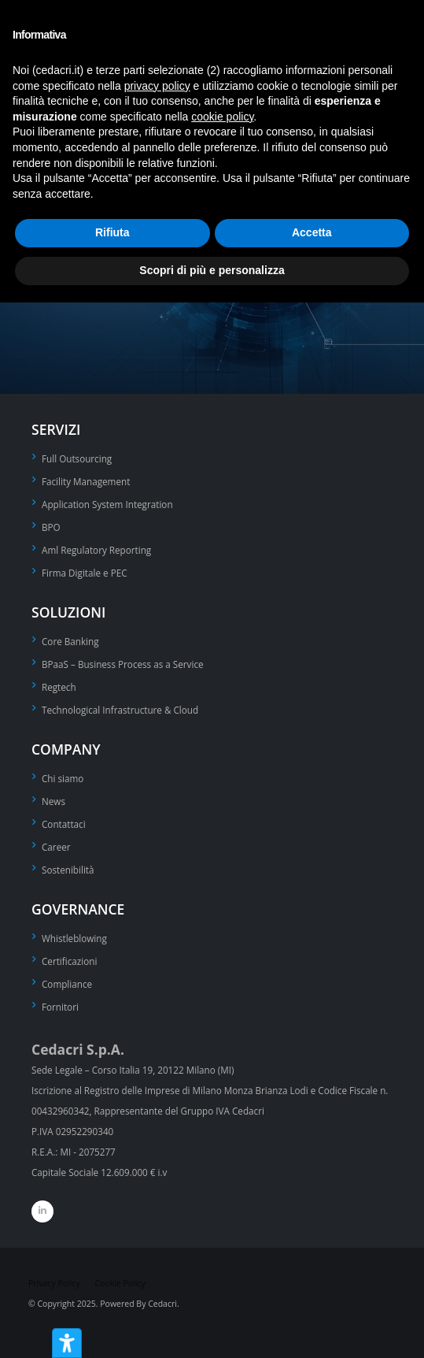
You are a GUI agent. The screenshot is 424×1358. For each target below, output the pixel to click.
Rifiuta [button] (112, 232)
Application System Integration (107, 504)
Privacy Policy (54, 1283)
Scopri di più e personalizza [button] (211, 270)
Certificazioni (69, 961)
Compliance (67, 984)
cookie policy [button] (222, 116)
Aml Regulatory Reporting (96, 550)
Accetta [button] (312, 232)
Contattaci (64, 824)
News (53, 801)
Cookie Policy (119, 1283)
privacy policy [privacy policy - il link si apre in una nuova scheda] (157, 86)
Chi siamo (62, 778)
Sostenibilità (68, 869)
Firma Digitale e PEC (84, 572)
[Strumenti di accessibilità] (67, 1343)
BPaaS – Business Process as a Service (123, 664)
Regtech (59, 687)
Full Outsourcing (77, 458)
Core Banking (70, 641)
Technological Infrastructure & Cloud (120, 709)
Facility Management (86, 481)
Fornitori (60, 1006)
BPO (51, 527)
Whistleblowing (74, 938)
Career (56, 846)
